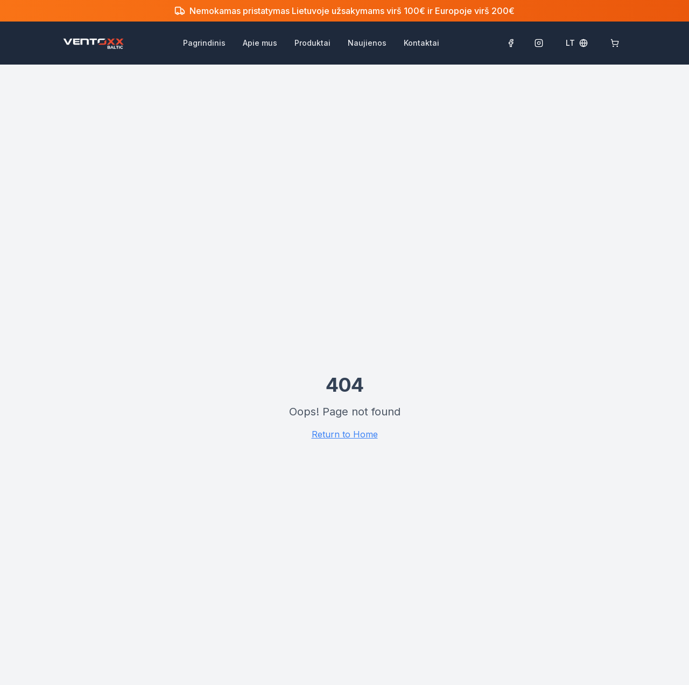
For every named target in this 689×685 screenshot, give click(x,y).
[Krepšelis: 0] (615, 43)
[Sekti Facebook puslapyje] (511, 43)
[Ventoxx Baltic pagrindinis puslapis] (93, 43)
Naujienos (367, 42)
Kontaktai (421, 42)
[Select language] (576, 43)
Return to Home (345, 434)
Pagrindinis (204, 42)
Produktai (312, 42)
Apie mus (260, 42)
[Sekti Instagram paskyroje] (539, 43)
